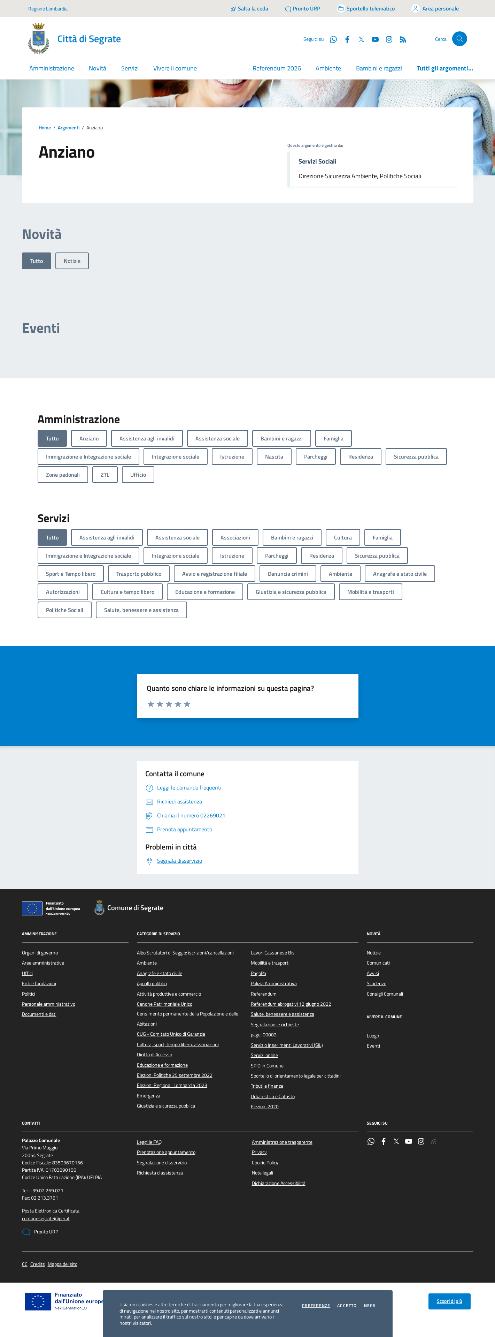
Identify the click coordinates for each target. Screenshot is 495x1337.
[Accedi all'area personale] (435, 8)
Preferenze (316, 1306)
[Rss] (400, 39)
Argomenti (68, 127)
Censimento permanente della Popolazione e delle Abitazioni (187, 1018)
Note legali (262, 1173)
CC (25, 1264)
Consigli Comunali (385, 994)
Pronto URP (40, 1232)
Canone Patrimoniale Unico (164, 1004)
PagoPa (258, 973)
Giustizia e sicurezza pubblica (166, 1106)
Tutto (36, 261)
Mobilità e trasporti (270, 963)
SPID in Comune (267, 1066)
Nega (370, 1306)
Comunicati (378, 963)
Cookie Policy (265, 1162)
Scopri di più (449, 1301)
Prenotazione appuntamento (166, 1152)
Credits (37, 1264)
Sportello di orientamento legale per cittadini (296, 1076)
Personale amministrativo (48, 1004)
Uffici (27, 973)
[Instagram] (386, 39)
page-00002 (264, 1034)
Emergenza (148, 1096)
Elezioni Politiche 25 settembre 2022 (174, 1075)
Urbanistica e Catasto (273, 1096)
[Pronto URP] (302, 8)
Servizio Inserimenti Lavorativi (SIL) (287, 1045)
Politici (28, 994)
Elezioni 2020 (265, 1106)
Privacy (259, 1152)
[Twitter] (358, 39)
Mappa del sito (62, 1264)
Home (45, 127)
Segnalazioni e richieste (275, 1024)
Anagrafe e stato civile (159, 973)
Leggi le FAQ (149, 1142)
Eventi (373, 1046)
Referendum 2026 (277, 68)
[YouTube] (372, 39)
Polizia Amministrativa (274, 983)
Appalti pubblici (152, 983)
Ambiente (328, 68)
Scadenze (376, 983)
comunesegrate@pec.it (46, 1218)
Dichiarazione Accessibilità (278, 1183)
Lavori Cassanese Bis (273, 953)
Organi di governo (40, 953)
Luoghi (373, 1036)
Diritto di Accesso (154, 1054)
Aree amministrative (43, 963)
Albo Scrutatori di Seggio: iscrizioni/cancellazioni (185, 953)
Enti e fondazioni (39, 983)
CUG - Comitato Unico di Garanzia (171, 1034)
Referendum (264, 994)
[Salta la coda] (249, 8)
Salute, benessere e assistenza (282, 1014)
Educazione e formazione (162, 1065)
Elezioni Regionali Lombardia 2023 (172, 1085)
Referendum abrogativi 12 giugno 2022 (291, 1004)
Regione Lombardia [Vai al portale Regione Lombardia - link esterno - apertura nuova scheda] (48, 8)
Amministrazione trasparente (282, 1142)
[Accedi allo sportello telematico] (365, 8)
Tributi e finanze (267, 1086)
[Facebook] (344, 39)
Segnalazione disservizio (162, 1162)
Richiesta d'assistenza (160, 1173)
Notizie (72, 261)
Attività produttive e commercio (169, 994)
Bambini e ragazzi (379, 68)
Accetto (347, 1306)
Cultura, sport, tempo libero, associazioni (178, 1044)
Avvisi (373, 973)
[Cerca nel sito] (459, 38)
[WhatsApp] (331, 39)
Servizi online (264, 1055)
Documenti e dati (39, 1014)
